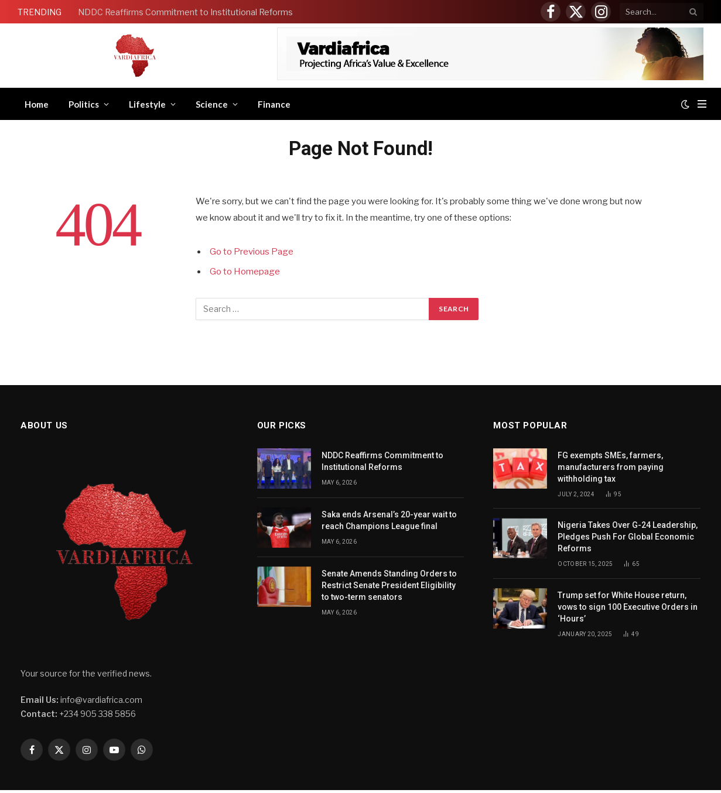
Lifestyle (147, 104)
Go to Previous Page (251, 251)
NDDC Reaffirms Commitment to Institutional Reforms (185, 12)
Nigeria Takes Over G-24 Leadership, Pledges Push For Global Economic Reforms (628, 536)
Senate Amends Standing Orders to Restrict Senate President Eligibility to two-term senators (389, 585)
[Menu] (702, 104)
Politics (84, 104)
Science (212, 104)
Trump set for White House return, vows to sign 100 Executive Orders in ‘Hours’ (628, 607)
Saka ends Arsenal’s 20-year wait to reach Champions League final (389, 520)
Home (37, 104)
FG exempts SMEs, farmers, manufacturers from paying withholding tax (611, 467)
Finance (274, 104)
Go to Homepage (245, 271)
